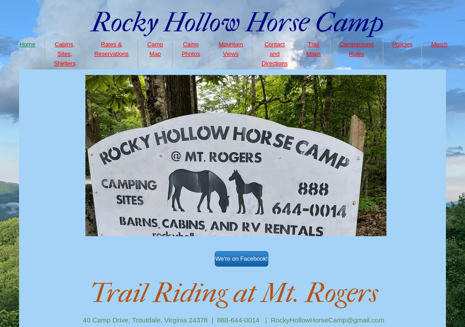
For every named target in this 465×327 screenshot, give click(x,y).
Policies (402, 44)
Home (27, 44)
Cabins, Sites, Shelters (65, 54)
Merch (439, 44)
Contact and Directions (275, 54)
